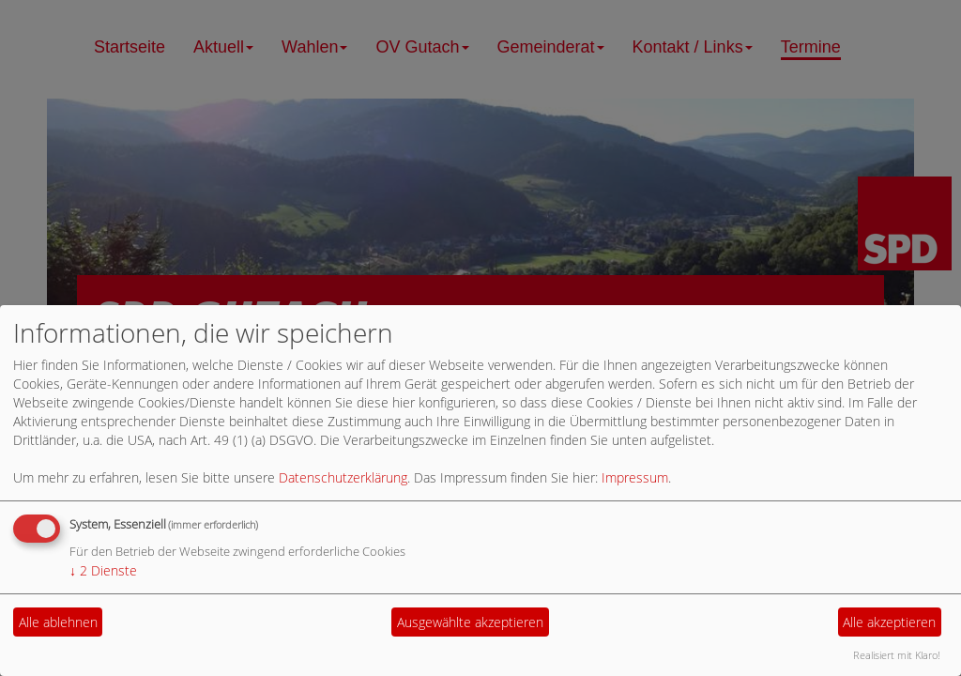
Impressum (635, 477)
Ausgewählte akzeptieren (470, 622)
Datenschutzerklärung (343, 477)
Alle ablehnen (58, 622)
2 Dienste (103, 570)
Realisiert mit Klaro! (896, 655)
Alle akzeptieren (889, 622)
